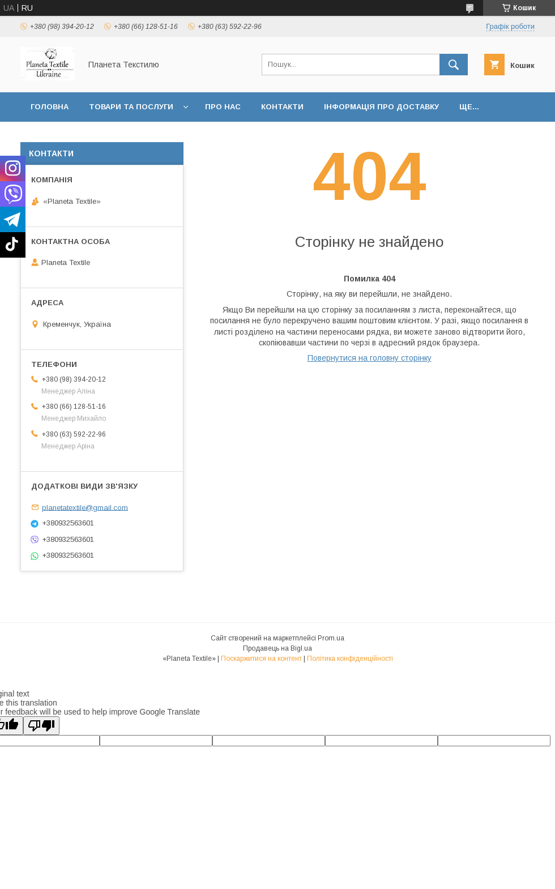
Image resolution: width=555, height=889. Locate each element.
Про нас (223, 106)
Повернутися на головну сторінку (370, 357)
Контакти (282, 106)
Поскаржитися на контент (261, 659)
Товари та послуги (131, 106)
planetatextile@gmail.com (85, 507)
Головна (50, 106)
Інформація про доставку (381, 106)
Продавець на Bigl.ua (277, 648)
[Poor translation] (41, 725)
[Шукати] (453, 64)
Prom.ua (331, 638)
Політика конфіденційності (350, 659)
